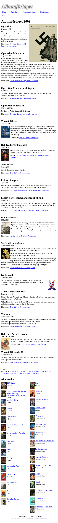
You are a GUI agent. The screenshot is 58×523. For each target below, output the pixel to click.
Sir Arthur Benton (13, 499)
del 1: (13, 45)
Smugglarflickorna (41, 457)
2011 (24, 373)
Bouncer (10, 408)
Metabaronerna (12, 482)
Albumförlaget (16, 6)
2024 (20, 371)
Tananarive (39, 498)
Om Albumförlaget (28, 12)
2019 (42, 371)
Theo (37, 383)
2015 (7, 373)
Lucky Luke (11, 474)
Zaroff (38, 482)
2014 (11, 373)
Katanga (9, 458)
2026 (12, 371)
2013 (16, 373)
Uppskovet (39, 416)
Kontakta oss (44, 12)
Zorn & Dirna (40, 408)
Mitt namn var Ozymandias (44, 441)
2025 (16, 371)
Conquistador (11, 416)
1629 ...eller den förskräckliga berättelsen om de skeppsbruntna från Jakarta (17, 393)
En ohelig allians (41, 449)
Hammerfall (11, 441)
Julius (9, 449)
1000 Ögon (11, 383)
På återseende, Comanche (43, 507)
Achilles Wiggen (12, 400)
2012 (20, 373)
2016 (3, 373)
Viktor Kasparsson (42, 399)
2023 (24, 371)
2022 (29, 371)
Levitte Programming (41, 518)
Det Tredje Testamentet (15, 425)
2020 (37, 371)
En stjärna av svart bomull (44, 490)
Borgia (37, 474)
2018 (46, 371)
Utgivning (14, 12)
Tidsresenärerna (40, 432)
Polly (8, 491)
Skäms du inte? (40, 424)
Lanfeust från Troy (13, 466)
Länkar (4, 16)
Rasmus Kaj (24, 518)
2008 (37, 373)
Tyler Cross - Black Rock (44, 465)
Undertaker (39, 391)
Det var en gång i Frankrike (16, 433)
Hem (4, 12)
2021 (33, 371)
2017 (50, 371)
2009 (33, 373)
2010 (28, 373)
